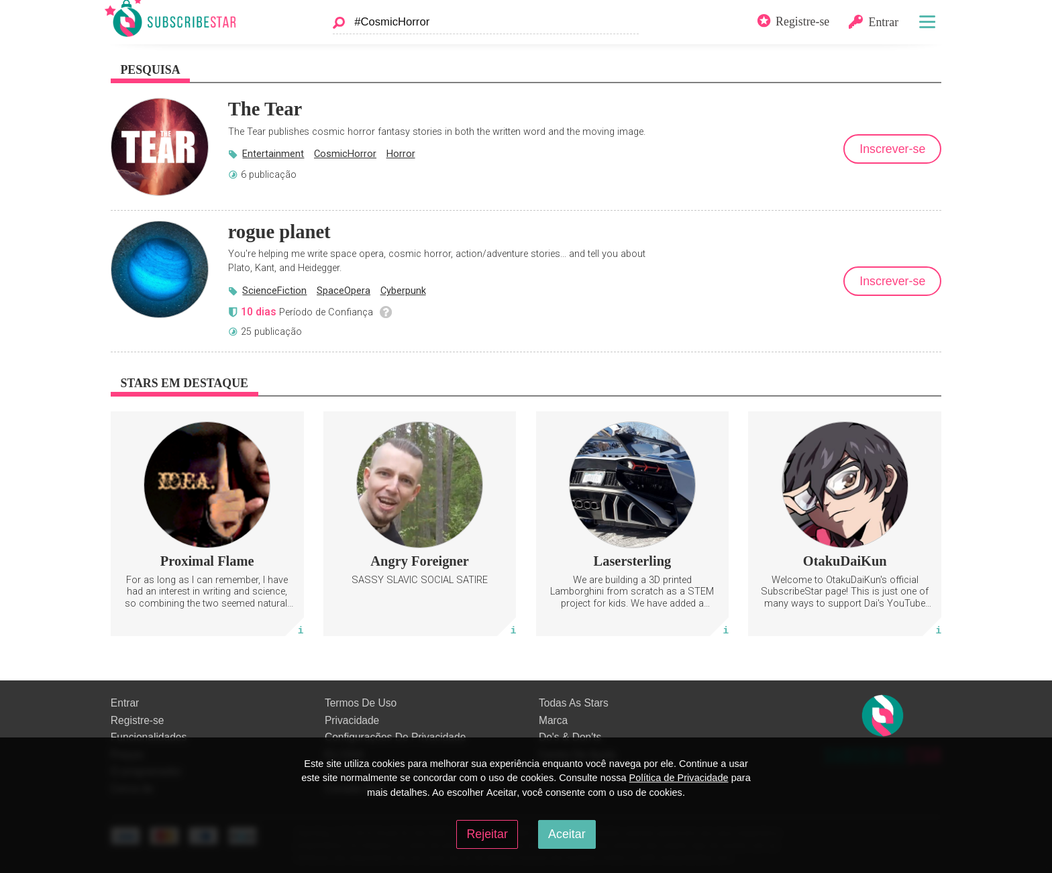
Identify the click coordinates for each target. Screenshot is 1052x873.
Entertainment (273, 154)
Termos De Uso (361, 703)
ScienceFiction (274, 291)
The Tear (265, 108)
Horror (400, 154)
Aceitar (567, 834)
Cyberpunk (403, 291)
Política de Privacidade (679, 777)
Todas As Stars (574, 703)
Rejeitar (486, 834)
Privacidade (352, 720)
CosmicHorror (345, 154)
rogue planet (279, 231)
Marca (553, 720)
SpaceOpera (343, 291)
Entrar (125, 703)
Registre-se (137, 720)
